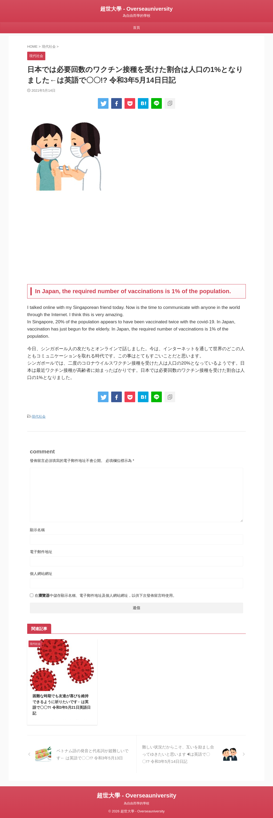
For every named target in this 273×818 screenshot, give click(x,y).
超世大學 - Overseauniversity (136, 9)
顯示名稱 (37, 529)
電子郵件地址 (41, 551)
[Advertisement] (136, 241)
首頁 (136, 28)
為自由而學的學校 (136, 802)
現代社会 (39, 416)
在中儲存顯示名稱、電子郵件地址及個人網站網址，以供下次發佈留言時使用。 (105, 595)
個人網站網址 (41, 573)
